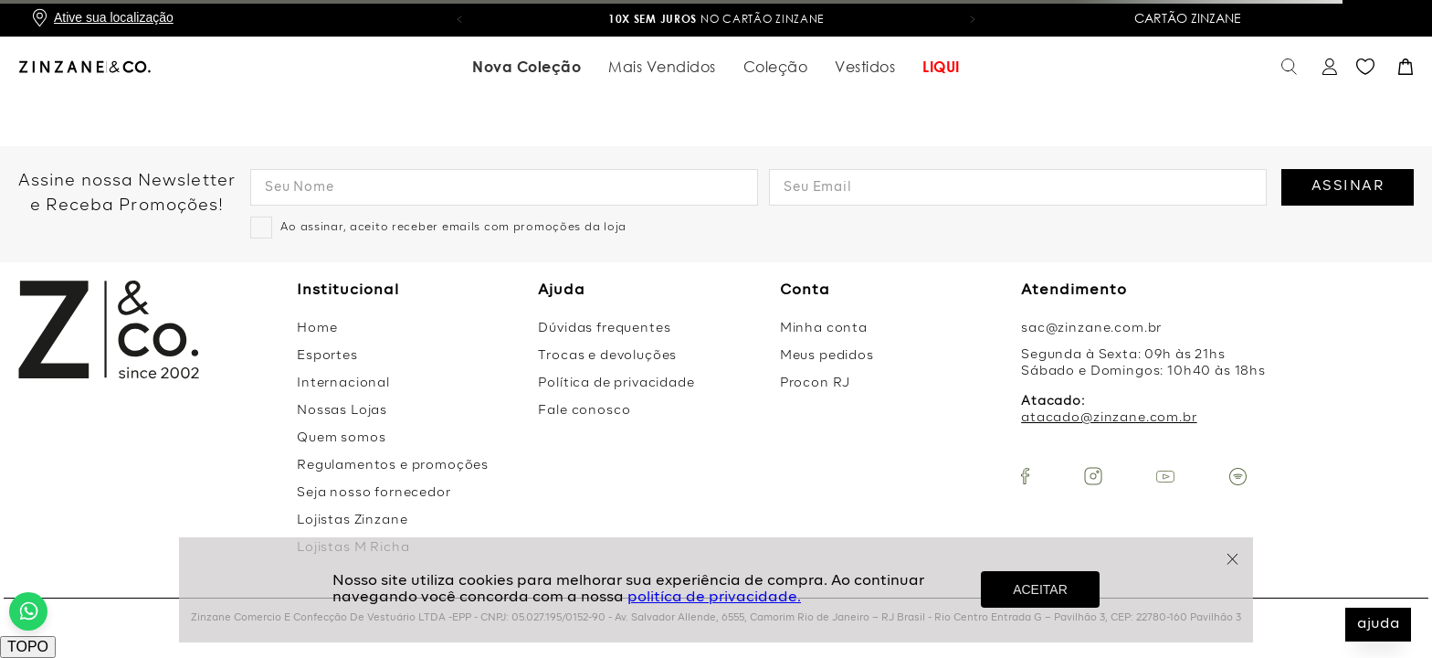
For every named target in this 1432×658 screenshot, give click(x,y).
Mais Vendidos (662, 67)
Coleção (775, 67)
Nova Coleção (526, 67)
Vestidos (865, 67)
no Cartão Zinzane (722, 19)
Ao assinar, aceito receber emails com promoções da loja (453, 227)
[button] (459, 18)
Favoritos (1365, 67)
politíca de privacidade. (714, 597)
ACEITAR (1040, 589)
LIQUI (941, 67)
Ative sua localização (114, 17)
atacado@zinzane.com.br (1108, 417)
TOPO (27, 646)
